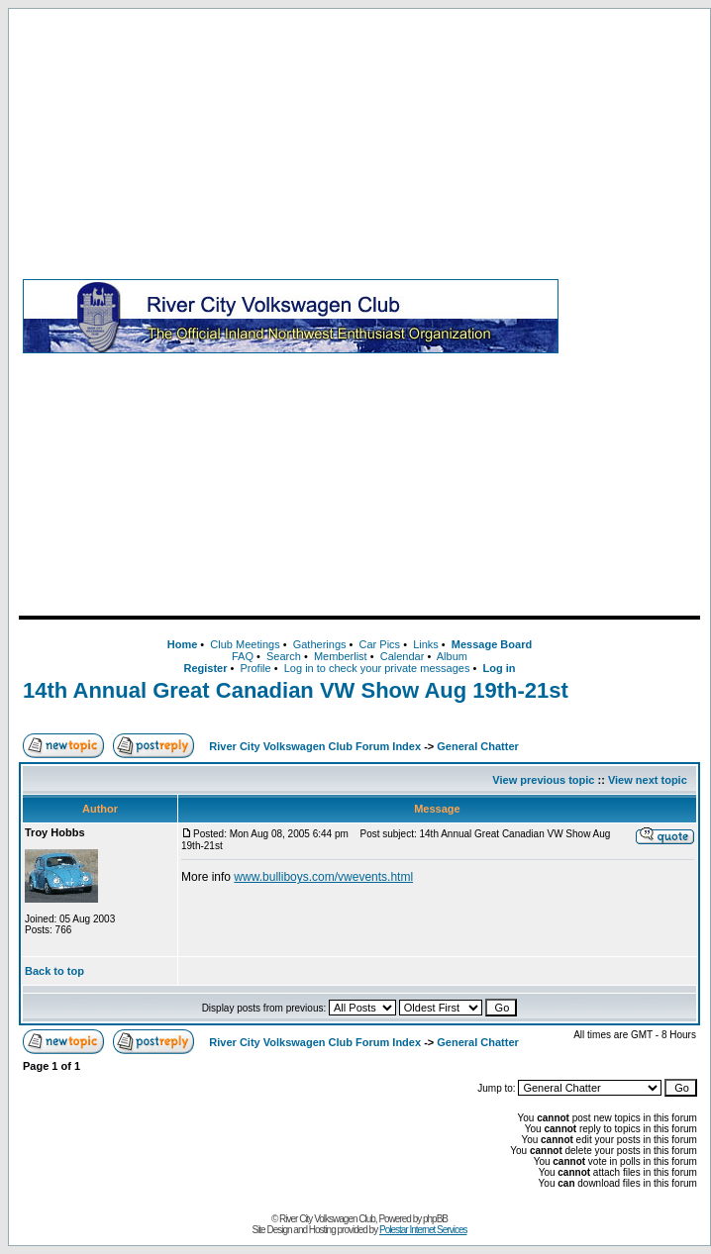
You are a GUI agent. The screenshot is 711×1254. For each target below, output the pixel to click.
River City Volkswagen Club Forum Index (315, 746)
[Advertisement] (633, 316)
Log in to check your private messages (377, 668)
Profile (256, 668)
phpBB (435, 1218)
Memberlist (340, 656)
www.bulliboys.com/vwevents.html (323, 877)
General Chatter (478, 746)
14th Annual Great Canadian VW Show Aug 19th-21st (295, 690)
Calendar (402, 656)
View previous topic (543, 780)
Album (452, 656)
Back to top (54, 971)
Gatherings (320, 644)
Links (426, 644)
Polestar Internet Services (423, 1229)
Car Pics (380, 644)
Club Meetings (244, 644)
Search (283, 656)
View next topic (647, 780)
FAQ (243, 656)
